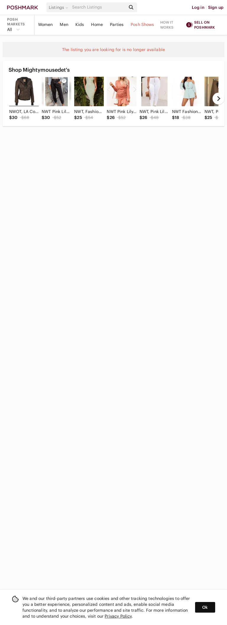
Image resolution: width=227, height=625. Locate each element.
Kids (79, 24)
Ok (205, 607)
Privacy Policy (118, 616)
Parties (117, 24)
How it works (167, 25)
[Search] (98, 7)
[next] (218, 98)
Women (45, 24)
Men (64, 24)
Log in (198, 7)
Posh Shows (142, 24)
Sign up (215, 7)
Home (97, 24)
